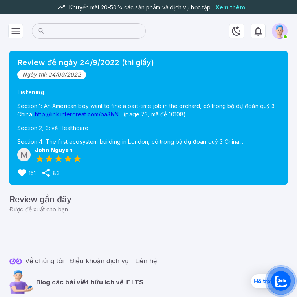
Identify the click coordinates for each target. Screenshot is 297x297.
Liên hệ (146, 261)
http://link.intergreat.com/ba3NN (77, 114)
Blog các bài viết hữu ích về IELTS (89, 282)
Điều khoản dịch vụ (99, 261)
